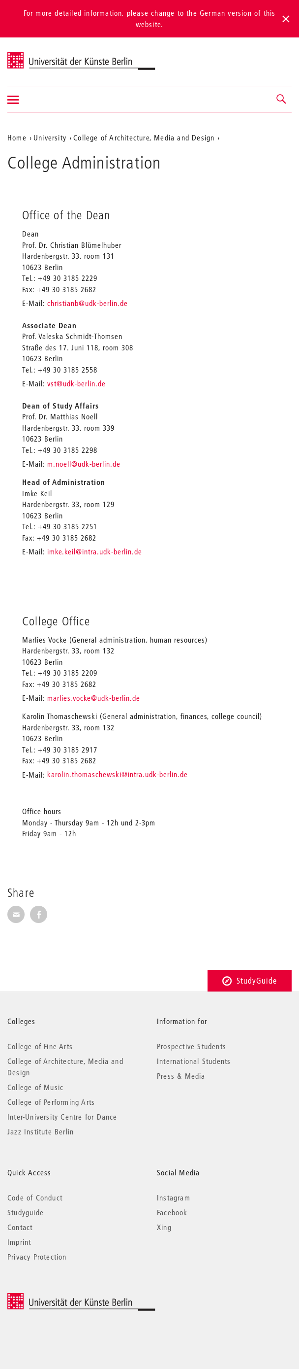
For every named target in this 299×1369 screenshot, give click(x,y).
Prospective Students (191, 1046)
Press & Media (181, 1076)
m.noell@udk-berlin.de (83, 464)
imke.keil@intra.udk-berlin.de (94, 551)
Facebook (172, 1212)
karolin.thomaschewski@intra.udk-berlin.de (117, 774)
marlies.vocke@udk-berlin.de (93, 698)
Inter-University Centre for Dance (62, 1117)
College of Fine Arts (40, 1046)
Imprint (19, 1242)
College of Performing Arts (51, 1102)
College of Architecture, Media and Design (143, 137)
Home (17, 137)
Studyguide (25, 1212)
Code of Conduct (34, 1197)
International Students (194, 1061)
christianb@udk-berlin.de (86, 303)
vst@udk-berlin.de (76, 383)
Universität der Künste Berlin (46, 55)
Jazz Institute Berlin (40, 1131)
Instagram (173, 1197)
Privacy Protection (37, 1257)
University (49, 137)
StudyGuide (249, 980)
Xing (164, 1227)
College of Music (35, 1087)
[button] (282, 99)
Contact (19, 1227)
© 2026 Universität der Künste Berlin (58, 1298)
